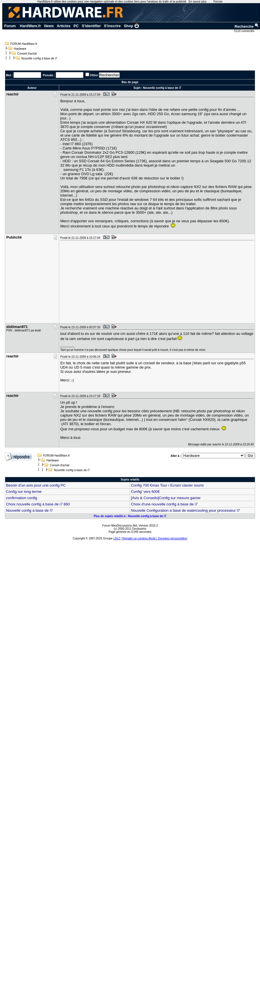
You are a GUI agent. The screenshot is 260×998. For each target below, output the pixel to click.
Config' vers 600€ (145, 491)
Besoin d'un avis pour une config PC (36, 485)
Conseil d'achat (27, 53)
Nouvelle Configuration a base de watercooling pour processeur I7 (185, 510)
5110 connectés (244, 31)
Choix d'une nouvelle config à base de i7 (164, 504)
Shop (131, 26)
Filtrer (94, 75)
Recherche (247, 26)
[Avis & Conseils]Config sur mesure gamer (166, 498)
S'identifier (91, 26)
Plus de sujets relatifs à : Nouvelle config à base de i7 (130, 516)
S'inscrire (112, 26)
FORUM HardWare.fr (24, 43)
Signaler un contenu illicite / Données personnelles (154, 538)
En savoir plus (198, 1)
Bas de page (130, 82)
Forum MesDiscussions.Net (119, 525)
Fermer (218, 1)
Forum (10, 26)
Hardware (20, 48)
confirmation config (21, 498)
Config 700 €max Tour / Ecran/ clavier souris (167, 485)
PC (76, 26)
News (49, 26)
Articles (64, 26)
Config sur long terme (23, 491)
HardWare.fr (30, 26)
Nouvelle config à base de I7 (29, 510)
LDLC (117, 538)
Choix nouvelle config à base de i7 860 (38, 504)
